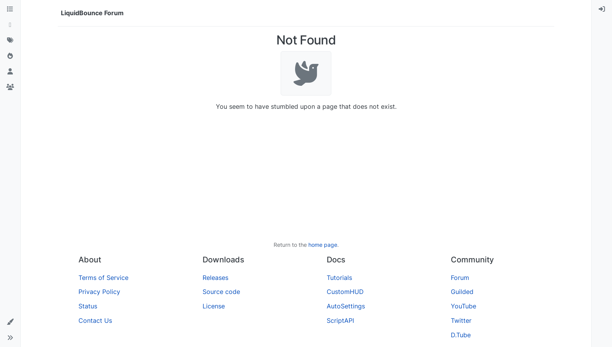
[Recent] (10, 25)
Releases (215, 277)
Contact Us (95, 320)
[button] (10, 322)
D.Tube (461, 335)
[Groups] (10, 87)
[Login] (602, 9)
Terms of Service (103, 277)
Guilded (462, 292)
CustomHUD (345, 292)
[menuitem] (602, 9)
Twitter (461, 320)
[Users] (10, 72)
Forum (460, 277)
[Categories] (10, 9)
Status (87, 306)
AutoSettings (346, 306)
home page (322, 244)
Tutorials (339, 277)
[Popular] (10, 56)
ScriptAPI (340, 320)
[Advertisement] (306, 175)
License (214, 306)
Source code (221, 292)
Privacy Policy (99, 292)
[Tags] (10, 40)
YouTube (463, 306)
